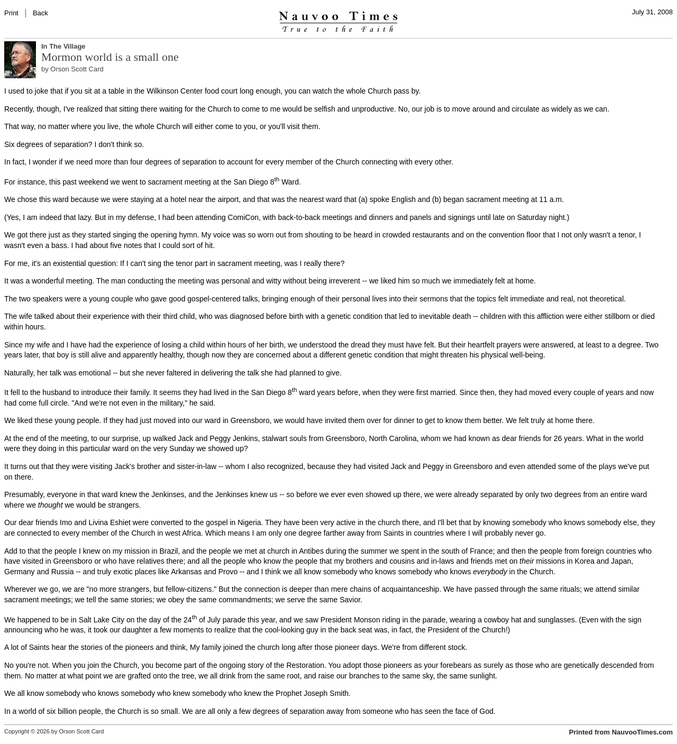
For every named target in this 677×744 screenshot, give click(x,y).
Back (40, 13)
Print (11, 13)
